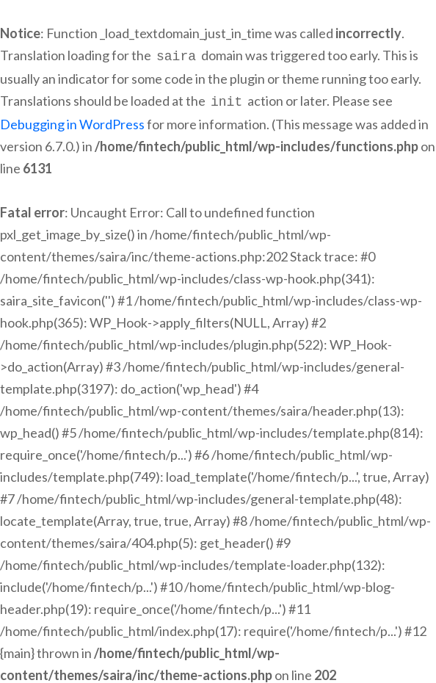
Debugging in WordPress (72, 121)
